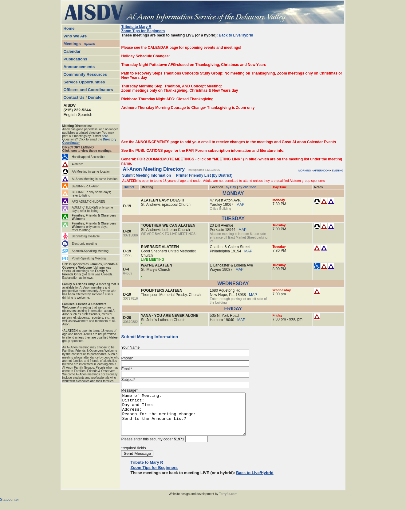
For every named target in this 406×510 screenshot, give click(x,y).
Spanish (89, 44)
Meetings (72, 43)
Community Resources (85, 74)
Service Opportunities (84, 82)
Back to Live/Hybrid (236, 35)
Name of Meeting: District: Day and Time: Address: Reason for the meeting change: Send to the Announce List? (190, 418)
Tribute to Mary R (136, 27)
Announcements (79, 66)
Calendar (72, 51)
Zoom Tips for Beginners (143, 31)
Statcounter (9, 508)
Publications (75, 59)
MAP (240, 204)
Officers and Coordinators (88, 89)
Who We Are (75, 36)
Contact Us (74, 97)
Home (68, 28)
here (105, 136)
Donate (94, 97)
